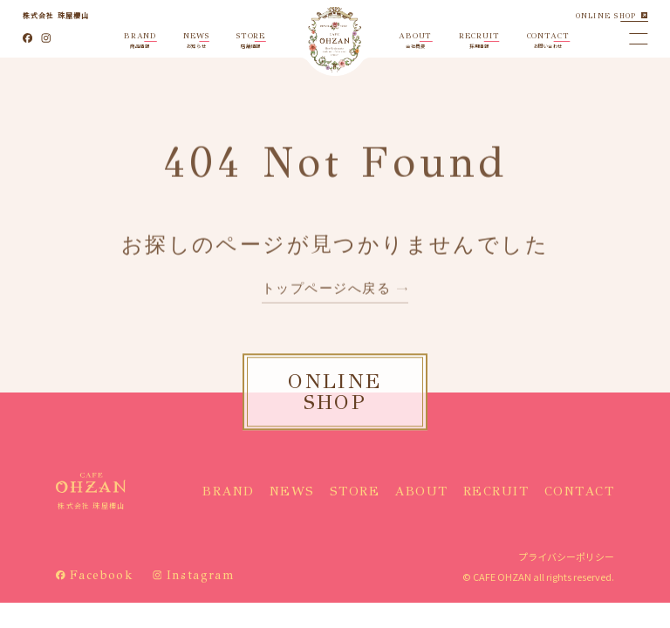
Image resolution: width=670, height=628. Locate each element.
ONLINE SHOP (606, 15)
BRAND (228, 491)
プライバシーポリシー (566, 556)
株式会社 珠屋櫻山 (56, 15)
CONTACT (579, 491)
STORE (355, 491)
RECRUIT (496, 491)
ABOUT (421, 491)
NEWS (292, 491)
